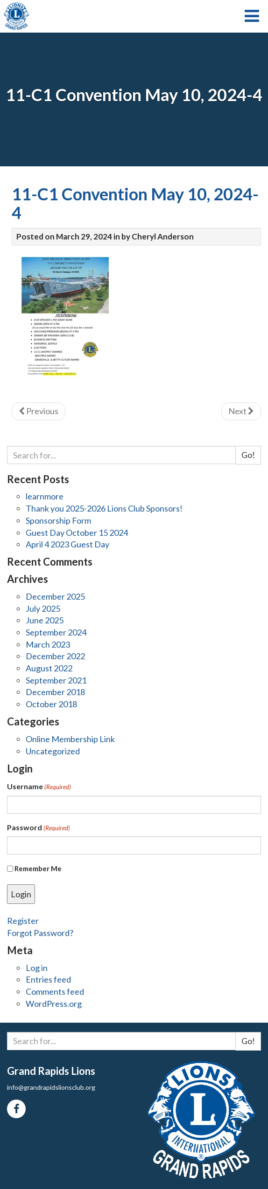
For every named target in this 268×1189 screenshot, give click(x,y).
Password (38, 828)
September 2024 (56, 632)
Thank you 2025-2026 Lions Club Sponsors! (104, 508)
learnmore (44, 496)
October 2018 (51, 704)
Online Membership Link (70, 739)
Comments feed (55, 991)
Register (23, 921)
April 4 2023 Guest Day (67, 544)
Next (241, 411)
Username (39, 787)
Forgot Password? (40, 933)
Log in (37, 968)
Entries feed (48, 979)
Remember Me (38, 868)
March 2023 (48, 644)
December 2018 (55, 692)
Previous (38, 411)
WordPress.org (54, 1003)
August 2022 (49, 668)
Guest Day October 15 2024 (77, 532)
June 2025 (44, 620)
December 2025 (55, 596)
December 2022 (55, 656)
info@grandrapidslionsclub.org (51, 1087)
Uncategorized (53, 751)
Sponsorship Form (58, 520)
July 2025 (43, 608)
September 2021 (56, 680)
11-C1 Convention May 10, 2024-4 (135, 203)
